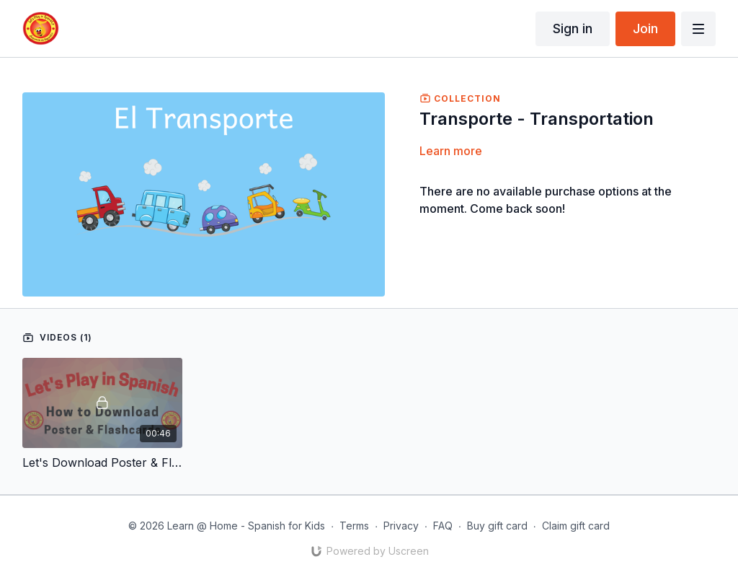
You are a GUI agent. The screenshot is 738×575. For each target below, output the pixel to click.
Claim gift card (576, 525)
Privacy (401, 525)
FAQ (443, 525)
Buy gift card (497, 525)
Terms (354, 525)
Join (645, 28)
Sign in (572, 28)
